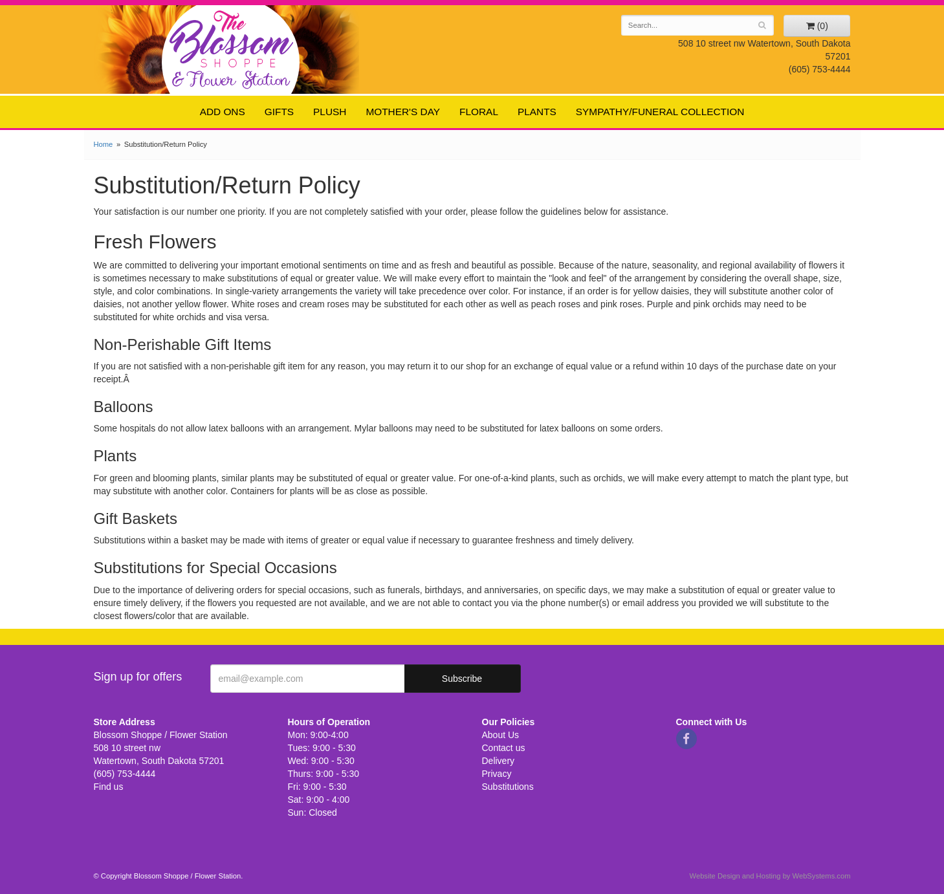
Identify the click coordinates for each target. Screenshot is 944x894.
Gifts (279, 111)
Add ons (222, 111)
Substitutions (508, 786)
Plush (329, 111)
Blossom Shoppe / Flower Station (231, 48)
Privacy (497, 774)
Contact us (503, 748)
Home (103, 144)
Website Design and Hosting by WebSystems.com (770, 876)
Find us (109, 786)
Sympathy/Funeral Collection (660, 111)
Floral (478, 111)
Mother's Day (403, 111)
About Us (501, 735)
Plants (537, 111)
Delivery (498, 761)
